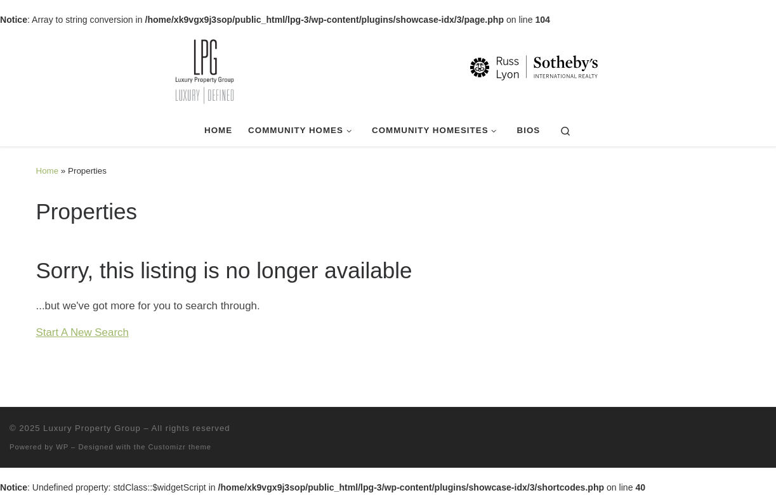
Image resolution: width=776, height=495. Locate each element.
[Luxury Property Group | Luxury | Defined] (388, 69)
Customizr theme (180, 447)
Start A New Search (82, 332)
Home (47, 171)
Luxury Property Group (92, 428)
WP (62, 447)
